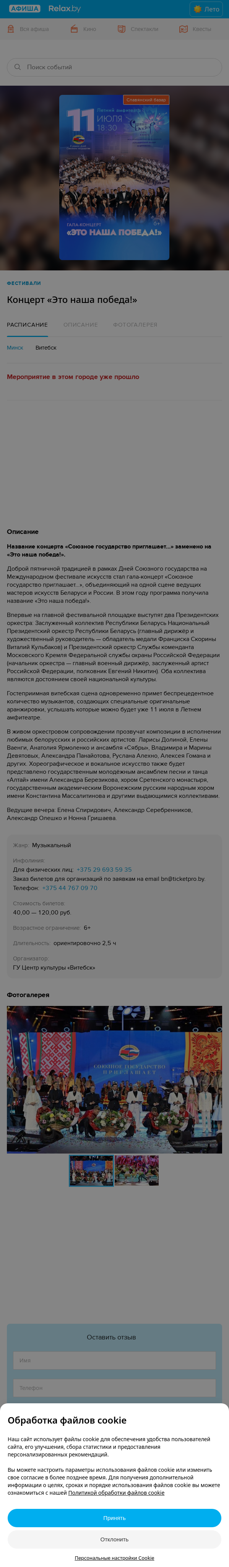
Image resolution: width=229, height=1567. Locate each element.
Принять (114, 1518)
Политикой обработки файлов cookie (116, 1492)
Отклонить (115, 1539)
